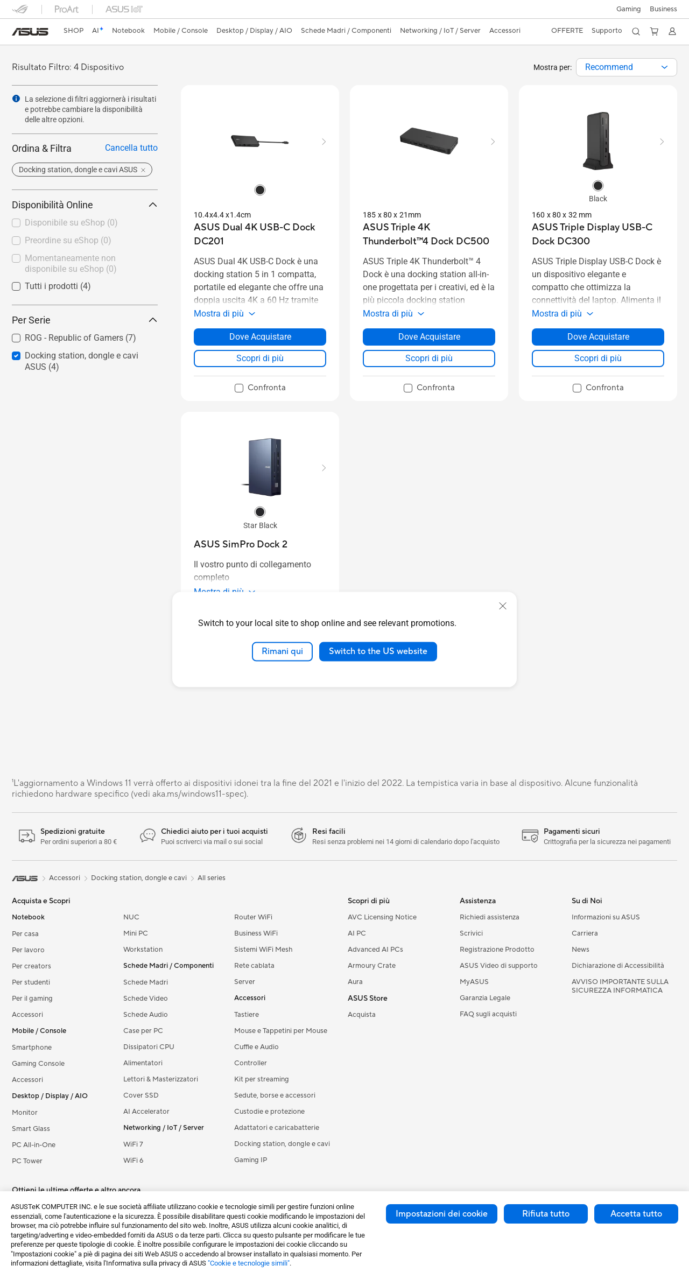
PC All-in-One (33, 1145)
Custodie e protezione (269, 1111)
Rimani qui (282, 651)
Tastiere (246, 1014)
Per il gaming (32, 998)
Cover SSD (141, 1095)
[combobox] (626, 67)
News (580, 949)
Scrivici (471, 933)
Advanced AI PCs (375, 949)
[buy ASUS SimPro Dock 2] (240, 544)
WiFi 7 (133, 1144)
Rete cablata (254, 965)
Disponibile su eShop (71, 222)
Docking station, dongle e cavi (282, 1144)
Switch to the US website (378, 651)
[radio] (260, 189)
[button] (628, 9)
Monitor (25, 1112)
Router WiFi (253, 917)
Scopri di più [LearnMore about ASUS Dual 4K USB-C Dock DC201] (260, 358)
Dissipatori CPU (148, 1047)
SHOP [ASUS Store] (73, 30)
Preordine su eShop (68, 240)
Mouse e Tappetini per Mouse (280, 1031)
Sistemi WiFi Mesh (263, 949)
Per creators (31, 966)
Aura (355, 982)
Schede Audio (145, 1014)
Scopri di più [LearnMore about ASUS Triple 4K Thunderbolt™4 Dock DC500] (429, 358)
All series (212, 878)
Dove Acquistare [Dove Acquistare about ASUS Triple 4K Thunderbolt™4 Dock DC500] (429, 337)
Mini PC (135, 933)
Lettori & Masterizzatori (160, 1079)
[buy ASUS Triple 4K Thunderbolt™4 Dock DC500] (429, 234)
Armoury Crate (372, 965)
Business (663, 9)
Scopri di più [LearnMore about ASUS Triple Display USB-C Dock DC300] (598, 358)
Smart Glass (31, 1129)
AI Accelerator (146, 1111)
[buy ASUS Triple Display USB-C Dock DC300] (598, 234)
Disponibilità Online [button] (85, 204)
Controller (250, 1063)
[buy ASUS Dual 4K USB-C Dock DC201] (260, 234)
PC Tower (27, 1161)
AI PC (357, 933)
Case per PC (143, 1031)
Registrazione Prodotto (497, 949)
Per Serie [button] (85, 320)
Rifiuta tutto (546, 1213)
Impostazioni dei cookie (442, 1213)
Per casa (25, 934)
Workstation (143, 949)
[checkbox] (80, 223)
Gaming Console (38, 1063)
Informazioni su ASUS (606, 917)
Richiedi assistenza (489, 917)
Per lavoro (28, 950)
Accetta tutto (636, 1213)
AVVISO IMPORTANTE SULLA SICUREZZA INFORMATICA (620, 986)
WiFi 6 (133, 1160)
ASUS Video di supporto (499, 965)
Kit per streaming (261, 1079)
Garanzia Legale (485, 998)
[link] (30, 32)
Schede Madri (145, 982)
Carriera (585, 933)
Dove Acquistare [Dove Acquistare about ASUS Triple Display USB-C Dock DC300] (598, 337)
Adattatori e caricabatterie (276, 1127)
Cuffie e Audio (256, 1047)
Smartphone (32, 1047)
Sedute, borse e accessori (274, 1095)
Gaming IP (250, 1160)
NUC (131, 917)
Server (244, 982)
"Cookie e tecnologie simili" (249, 1263)
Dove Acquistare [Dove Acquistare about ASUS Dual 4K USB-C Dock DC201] (260, 337)
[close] (502, 606)
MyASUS (474, 982)
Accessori (27, 1014)
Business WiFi (256, 933)
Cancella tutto (131, 148)
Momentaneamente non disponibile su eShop (71, 264)
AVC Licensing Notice (382, 917)
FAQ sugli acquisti (488, 1014)
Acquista (362, 1014)
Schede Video (145, 998)
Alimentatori (143, 1063)
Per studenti (31, 982)
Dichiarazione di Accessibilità (618, 965)
